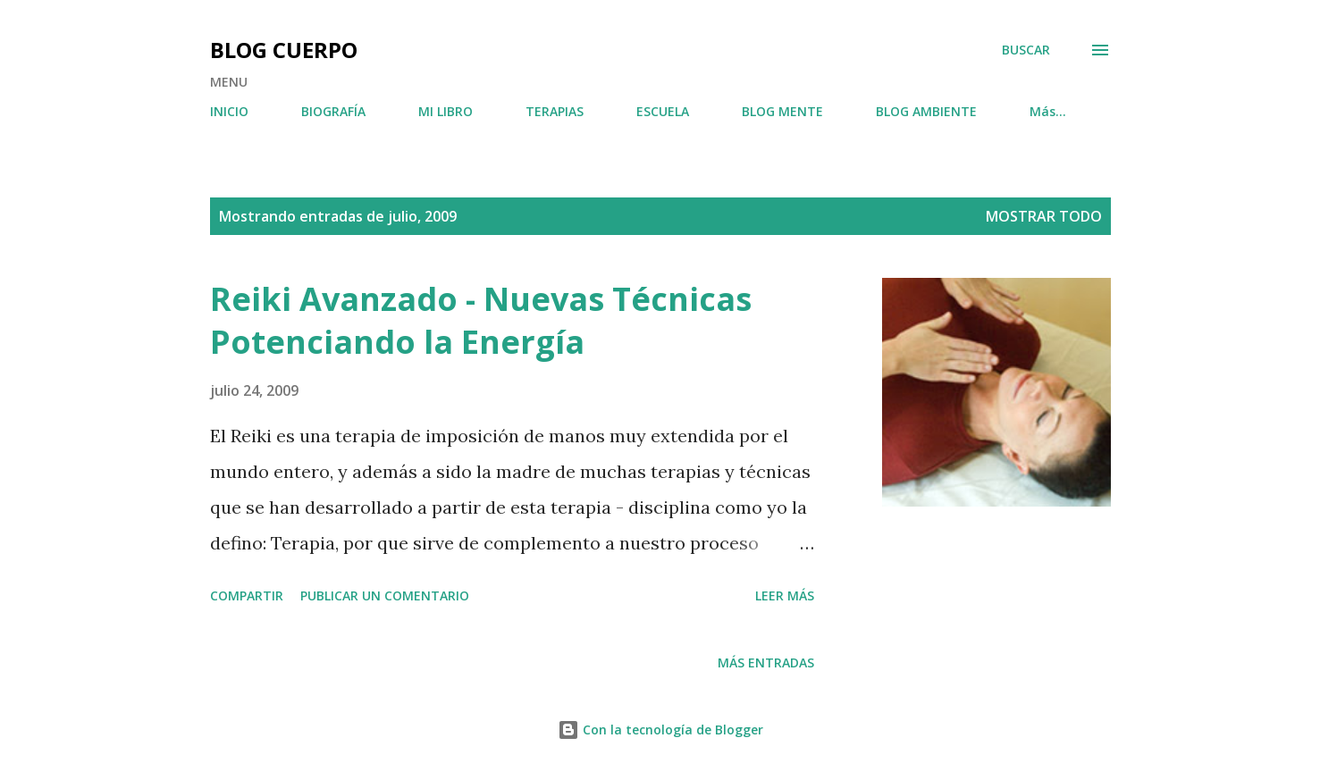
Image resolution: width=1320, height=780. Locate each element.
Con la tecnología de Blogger (660, 729)
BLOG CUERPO (283, 49)
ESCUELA (662, 111)
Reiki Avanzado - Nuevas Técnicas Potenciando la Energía (481, 320)
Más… (1048, 111)
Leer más (784, 595)
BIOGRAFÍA (333, 111)
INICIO (229, 111)
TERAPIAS (554, 111)
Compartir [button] (246, 595)
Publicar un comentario (384, 595)
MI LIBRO (445, 111)
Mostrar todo (1044, 216)
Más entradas (766, 662)
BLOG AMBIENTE (926, 111)
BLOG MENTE (782, 111)
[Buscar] (1026, 50)
